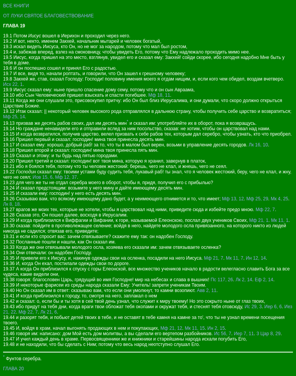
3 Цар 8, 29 (268, 333)
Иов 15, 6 (43, 177)
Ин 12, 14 (256, 258)
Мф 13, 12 (233, 198)
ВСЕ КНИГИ (16, 5)
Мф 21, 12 (171, 328)
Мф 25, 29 (257, 198)
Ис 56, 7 (222, 333)
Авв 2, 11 (207, 290)
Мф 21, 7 (213, 258)
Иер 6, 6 (273, 306)
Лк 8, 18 (11, 204)
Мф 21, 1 (259, 220)
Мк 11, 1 (279, 220)
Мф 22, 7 (265, 209)
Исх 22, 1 (13, 84)
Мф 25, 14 (14, 116)
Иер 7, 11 (244, 333)
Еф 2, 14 (264, 279)
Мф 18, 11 (159, 95)
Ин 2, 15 (216, 328)
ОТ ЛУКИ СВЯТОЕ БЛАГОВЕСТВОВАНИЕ (48, 15)
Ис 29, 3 (253, 306)
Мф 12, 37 (66, 177)
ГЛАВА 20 (13, 368)
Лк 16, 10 (258, 145)
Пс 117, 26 (221, 279)
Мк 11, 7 (234, 258)
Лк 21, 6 (48, 312)
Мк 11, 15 (195, 328)
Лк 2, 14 (243, 279)
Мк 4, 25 (279, 198)
